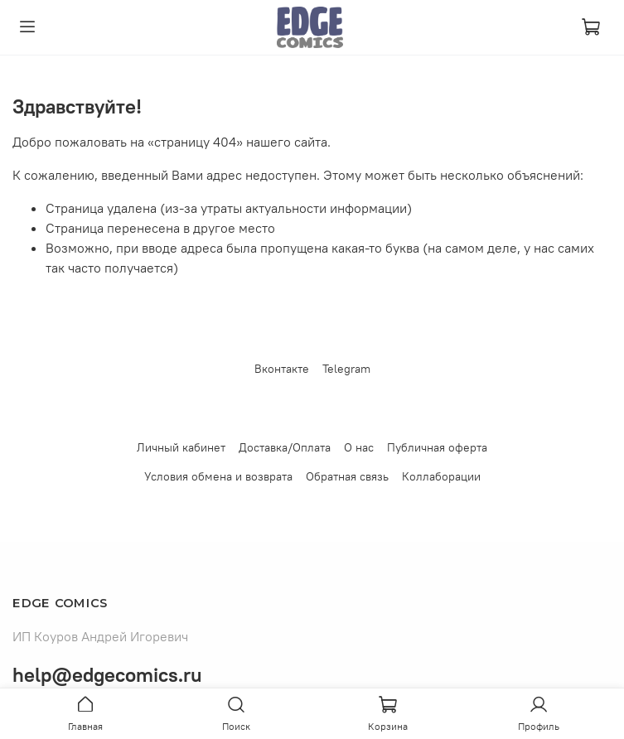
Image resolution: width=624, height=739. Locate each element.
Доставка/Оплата (285, 447)
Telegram (346, 368)
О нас (359, 447)
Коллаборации (441, 476)
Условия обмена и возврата (218, 476)
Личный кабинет (181, 447)
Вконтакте (281, 368)
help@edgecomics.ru (107, 674)
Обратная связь (347, 476)
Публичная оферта (437, 447)
